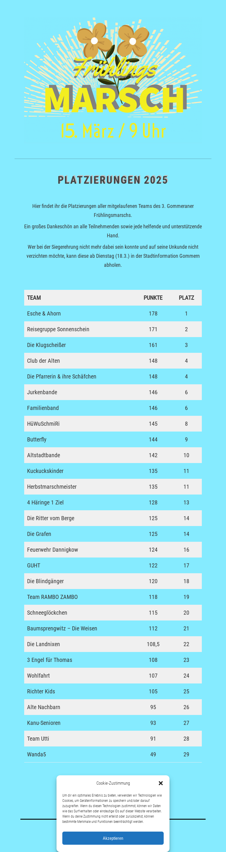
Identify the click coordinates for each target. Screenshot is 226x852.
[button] (161, 783)
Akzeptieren (113, 838)
